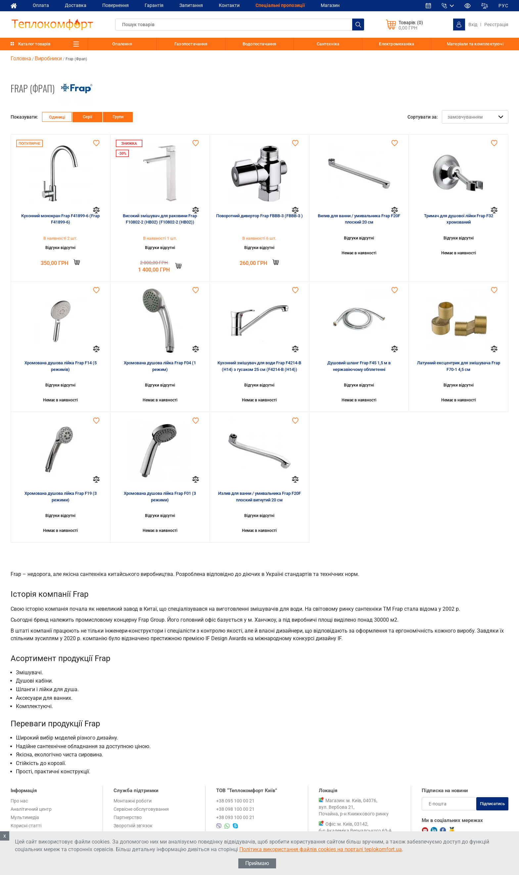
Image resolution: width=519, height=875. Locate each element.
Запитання (191, 5)
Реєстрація (496, 24)
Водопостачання (259, 43)
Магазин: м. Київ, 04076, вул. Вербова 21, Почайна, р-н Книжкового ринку (354, 807)
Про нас (19, 800)
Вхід (472, 24)
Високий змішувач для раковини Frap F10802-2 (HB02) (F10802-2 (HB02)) (160, 219)
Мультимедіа (25, 817)
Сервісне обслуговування (141, 809)
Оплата (41, 5)
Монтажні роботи (133, 800)
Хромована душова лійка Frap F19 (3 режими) (60, 496)
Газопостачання (190, 43)
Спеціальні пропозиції (280, 5)
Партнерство (128, 817)
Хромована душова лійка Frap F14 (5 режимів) (60, 366)
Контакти (229, 5)
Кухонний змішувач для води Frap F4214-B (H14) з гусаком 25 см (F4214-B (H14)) (259, 366)
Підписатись (492, 803)
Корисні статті (26, 825)
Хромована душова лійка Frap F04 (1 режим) (160, 366)
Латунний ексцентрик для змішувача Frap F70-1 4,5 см (458, 366)
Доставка (75, 5)
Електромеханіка (396, 43)
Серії (87, 116)
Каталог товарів (34, 43)
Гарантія (154, 5)
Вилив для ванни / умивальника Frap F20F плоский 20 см (359, 219)
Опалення (122, 43)
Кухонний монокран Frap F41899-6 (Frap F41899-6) (60, 219)
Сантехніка (328, 43)
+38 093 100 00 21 (235, 817)
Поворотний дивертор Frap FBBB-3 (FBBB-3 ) (259, 215)
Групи (118, 116)
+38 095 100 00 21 (235, 800)
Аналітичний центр (31, 809)
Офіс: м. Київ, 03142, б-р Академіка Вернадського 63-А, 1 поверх (356, 830)
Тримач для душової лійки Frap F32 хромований (458, 219)
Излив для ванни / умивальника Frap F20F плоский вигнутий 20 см (259, 496)
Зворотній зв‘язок (133, 825)
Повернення (115, 5)
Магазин (330, 5)
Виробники (48, 58)
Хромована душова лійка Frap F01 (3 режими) (160, 496)
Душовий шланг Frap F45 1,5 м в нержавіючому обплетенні (359, 366)
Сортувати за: (422, 117)
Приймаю (257, 863)
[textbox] (239, 24)
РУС (503, 5)
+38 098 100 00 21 (235, 809)
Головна (21, 58)
